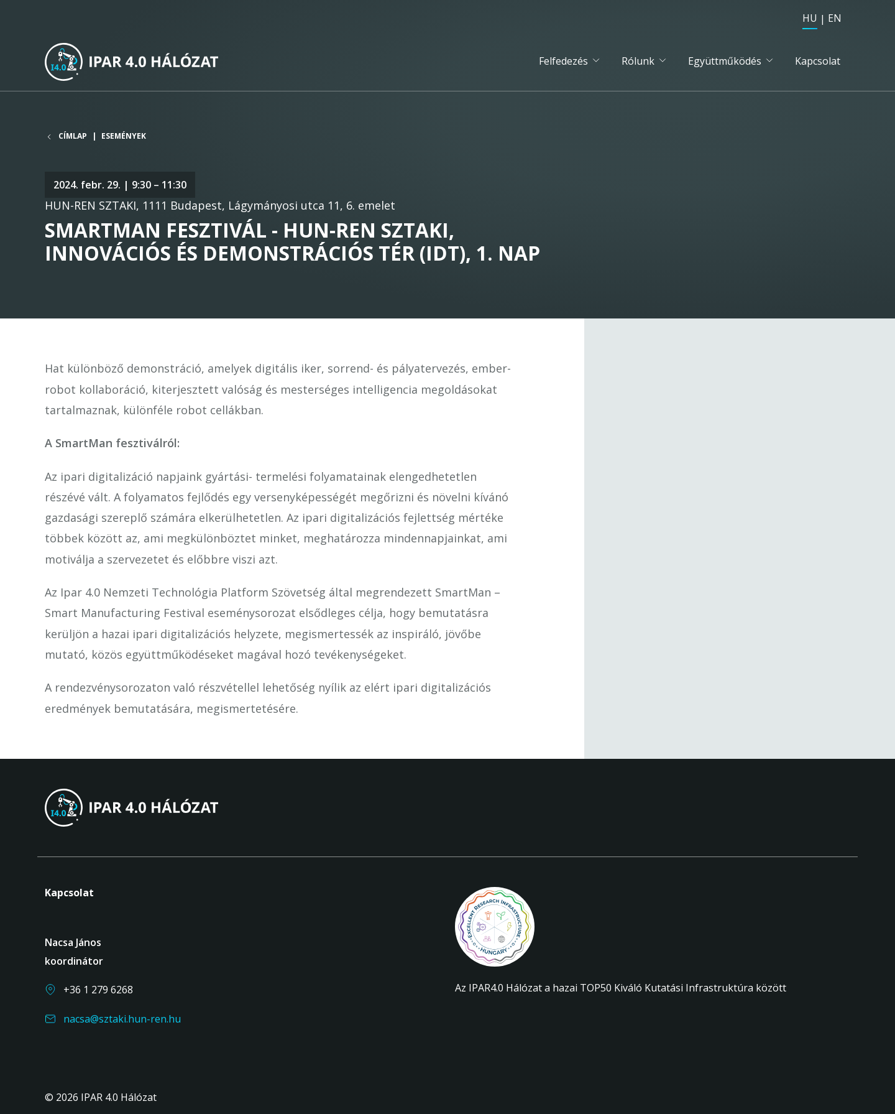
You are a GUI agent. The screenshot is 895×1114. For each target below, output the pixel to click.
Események (123, 136)
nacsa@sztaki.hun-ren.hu (122, 1019)
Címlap (72, 136)
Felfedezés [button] (563, 61)
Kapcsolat (817, 61)
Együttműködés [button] (724, 61)
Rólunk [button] (638, 61)
